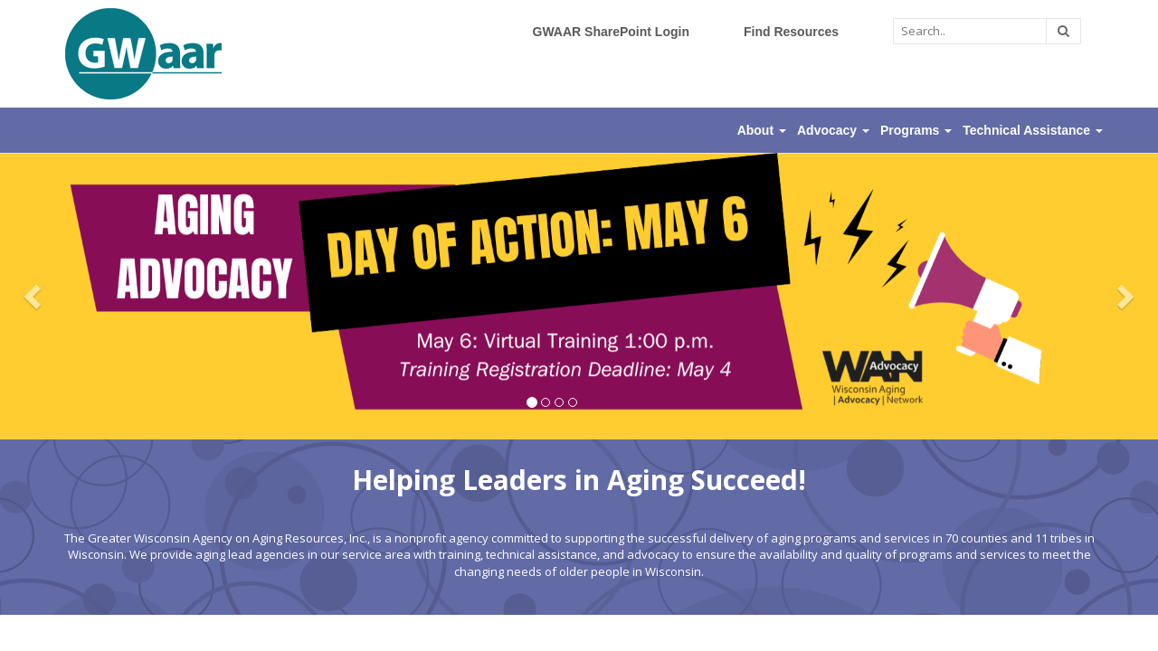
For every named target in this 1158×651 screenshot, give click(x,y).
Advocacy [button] (833, 130)
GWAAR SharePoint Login (611, 31)
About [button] (761, 130)
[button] (35, 296)
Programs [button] (916, 130)
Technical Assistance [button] (1033, 130)
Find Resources (791, 31)
